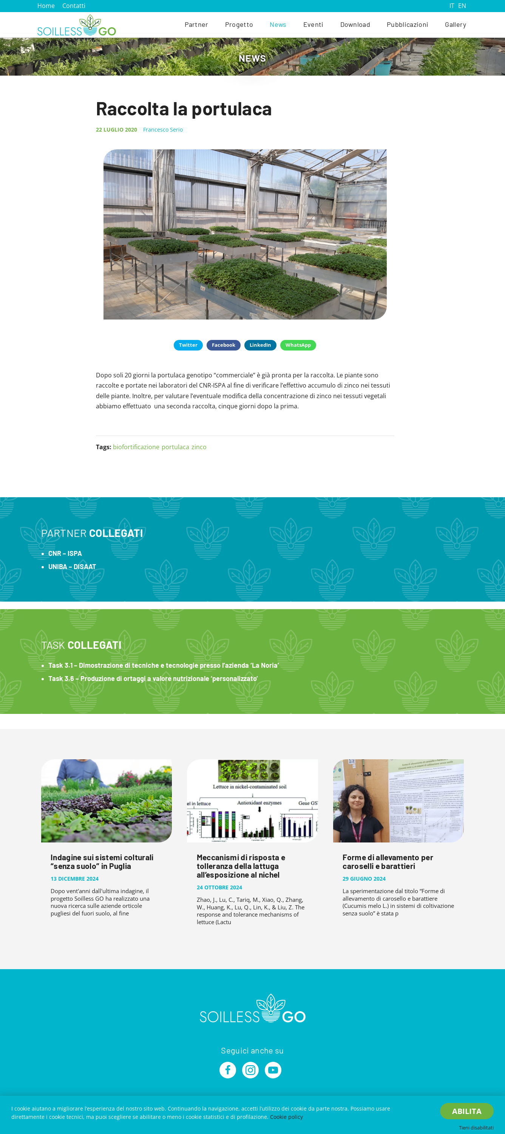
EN (462, 6)
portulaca (175, 447)
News (278, 24)
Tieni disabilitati (476, 1127)
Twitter (188, 344)
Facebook (223, 344)
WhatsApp (298, 344)
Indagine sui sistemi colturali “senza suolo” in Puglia (102, 861)
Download (355, 24)
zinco (199, 447)
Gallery (455, 24)
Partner (196, 24)
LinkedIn (260, 344)
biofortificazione (136, 447)
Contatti (73, 6)
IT (451, 6)
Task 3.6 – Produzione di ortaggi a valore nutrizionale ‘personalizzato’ (153, 678)
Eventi (313, 24)
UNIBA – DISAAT (72, 566)
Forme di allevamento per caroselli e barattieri (388, 861)
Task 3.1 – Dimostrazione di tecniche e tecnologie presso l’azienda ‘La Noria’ (163, 665)
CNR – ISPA (65, 553)
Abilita (467, 1111)
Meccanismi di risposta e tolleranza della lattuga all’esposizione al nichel (241, 865)
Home (46, 6)
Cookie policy (286, 1116)
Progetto (239, 24)
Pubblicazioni (407, 24)
